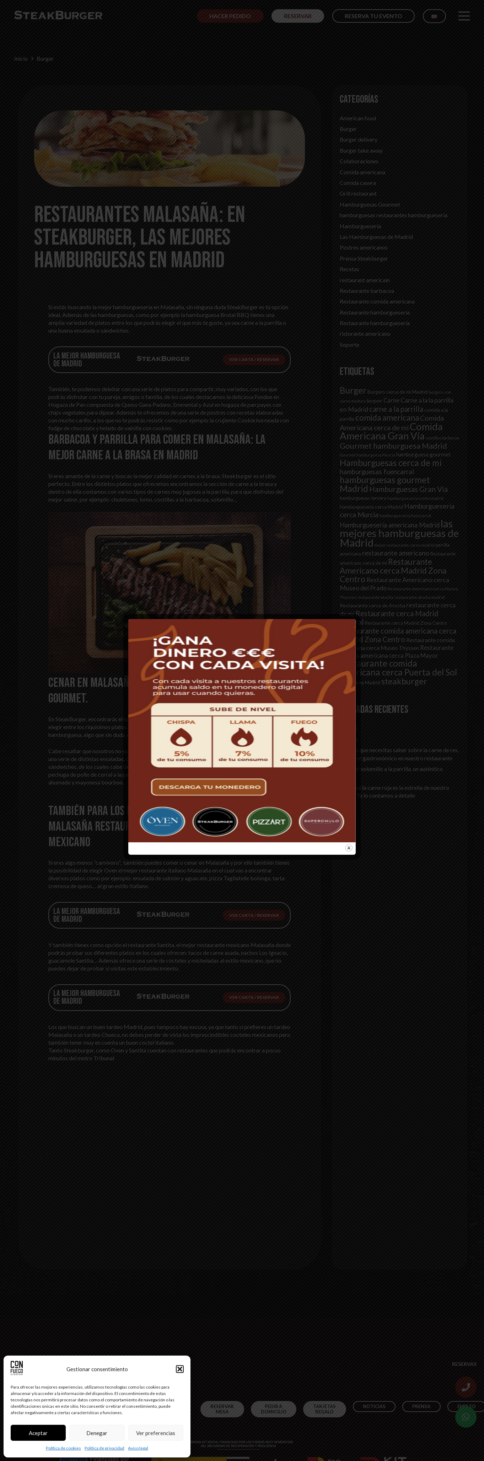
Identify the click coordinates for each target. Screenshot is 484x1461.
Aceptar (38, 1433)
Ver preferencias (155, 1433)
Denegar (96, 1433)
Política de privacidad (104, 1448)
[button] (179, 1369)
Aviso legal (138, 1448)
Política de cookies (63, 1448)
